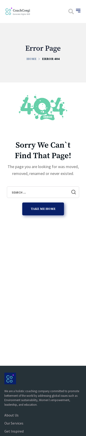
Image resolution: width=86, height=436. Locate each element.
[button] (71, 11)
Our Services (13, 423)
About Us (11, 415)
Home (31, 59)
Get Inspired (14, 431)
